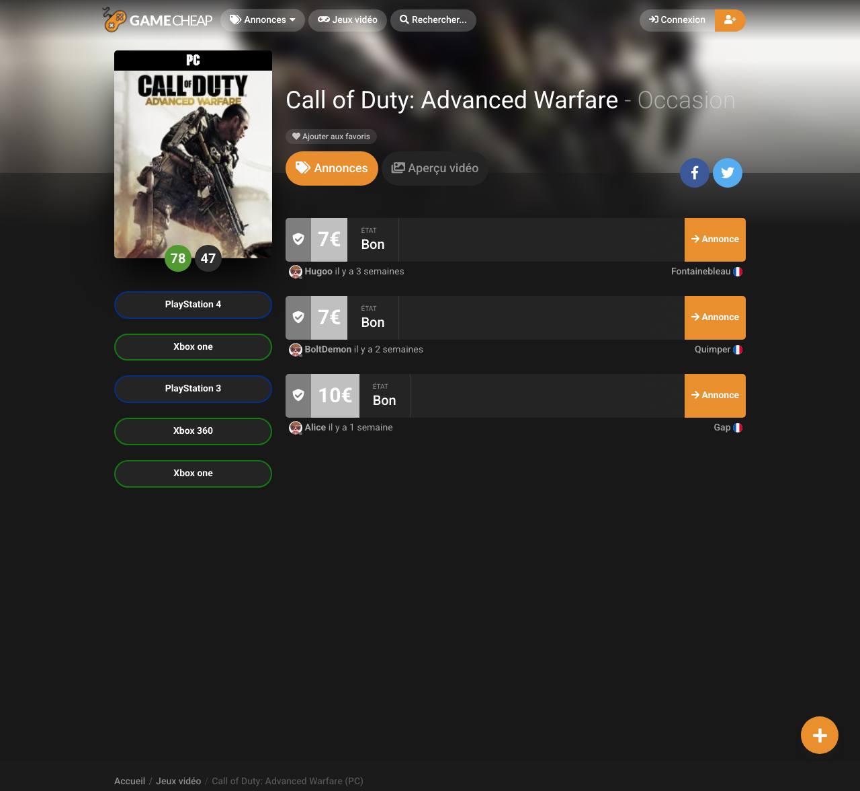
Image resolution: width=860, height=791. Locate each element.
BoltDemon (321, 349)
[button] (433, 20)
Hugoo (312, 271)
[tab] (332, 168)
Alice (309, 427)
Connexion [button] (677, 20)
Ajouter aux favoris (331, 136)
